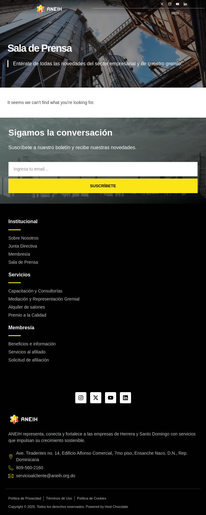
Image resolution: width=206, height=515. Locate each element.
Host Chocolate (116, 507)
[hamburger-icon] (175, 13)
